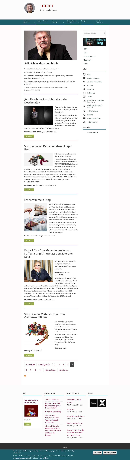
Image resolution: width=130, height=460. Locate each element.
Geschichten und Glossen (71, 21)
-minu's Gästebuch (99, 21)
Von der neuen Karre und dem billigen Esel (48, 148)
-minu (46, 5)
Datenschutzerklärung (53, 412)
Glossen (90, 85)
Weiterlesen (30, 136)
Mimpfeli (90, 89)
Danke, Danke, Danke (75, 423)
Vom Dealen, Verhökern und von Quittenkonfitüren (44, 315)
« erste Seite (30, 365)
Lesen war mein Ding (37, 200)
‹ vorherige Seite (44, 365)
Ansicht (28, 424)
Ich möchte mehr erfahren (39, 458)
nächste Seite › (50, 370)
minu (89, 74)
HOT (85, 53)
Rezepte (86, 21)
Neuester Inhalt (92, 133)
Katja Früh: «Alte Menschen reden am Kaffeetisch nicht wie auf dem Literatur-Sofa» (49, 253)
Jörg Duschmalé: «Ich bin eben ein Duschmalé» (45, 101)
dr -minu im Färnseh (57, 21)
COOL (86, 49)
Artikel (89, 97)
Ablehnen (97, 453)
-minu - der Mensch (28, 21)
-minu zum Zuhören (94, 118)
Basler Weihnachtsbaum (75, 416)
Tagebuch (87, 60)
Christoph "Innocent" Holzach (94, 106)
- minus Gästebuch (52, 400)
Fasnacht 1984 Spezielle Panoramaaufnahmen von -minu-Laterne (75, 432)
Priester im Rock (90, 56)
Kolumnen (91, 93)
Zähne (86, 64)
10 (35, 370)
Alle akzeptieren (110, 453)
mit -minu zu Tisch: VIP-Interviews (95, 101)
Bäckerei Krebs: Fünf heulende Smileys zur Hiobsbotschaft (52, 405)
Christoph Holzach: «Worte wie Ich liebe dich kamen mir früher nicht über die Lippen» (53, 430)
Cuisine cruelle (92, 111)
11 (40, 370)
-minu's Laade (92, 122)
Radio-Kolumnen (43, 21)
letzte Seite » (63, 370)
